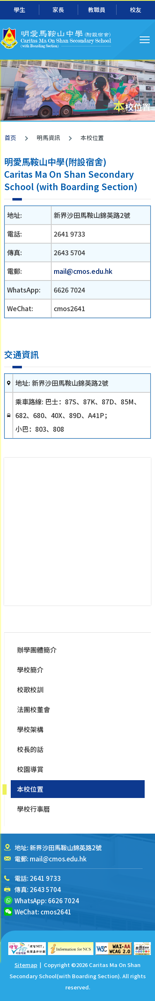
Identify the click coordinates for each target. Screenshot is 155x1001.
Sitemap (25, 965)
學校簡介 (30, 670)
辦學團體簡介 (37, 650)
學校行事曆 (33, 809)
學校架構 (30, 729)
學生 (19, 9)
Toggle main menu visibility (145, 39)
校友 (135, 9)
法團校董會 (33, 709)
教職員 (96, 9)
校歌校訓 (30, 689)
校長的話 (30, 749)
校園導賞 (30, 769)
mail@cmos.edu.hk (83, 271)
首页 (10, 137)
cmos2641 (56, 911)
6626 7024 (63, 900)
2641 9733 (45, 878)
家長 (58, 9)
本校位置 (30, 789)
